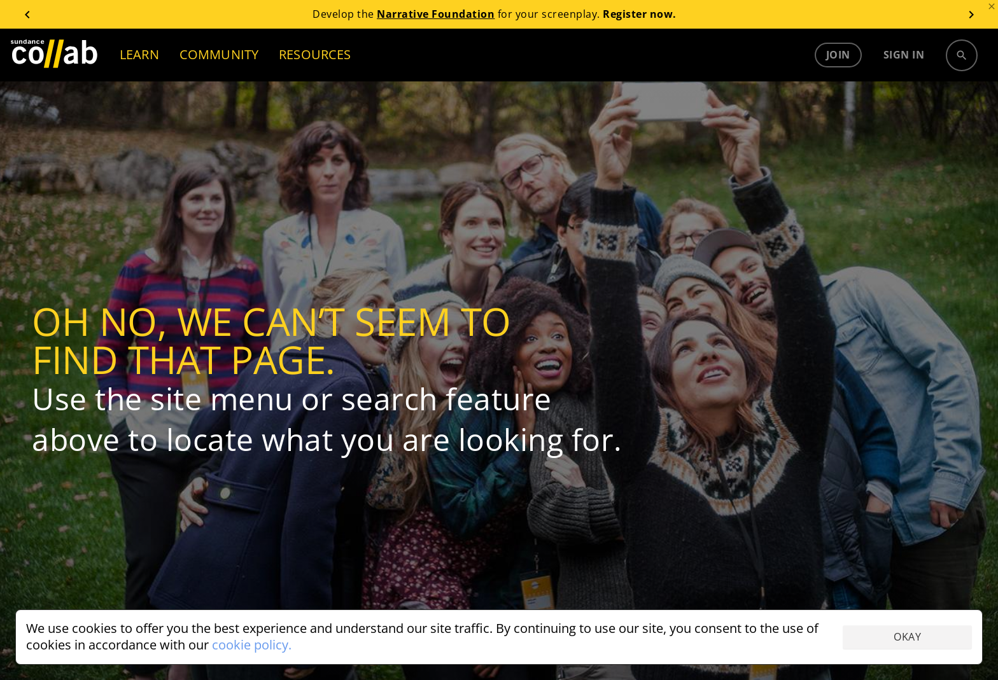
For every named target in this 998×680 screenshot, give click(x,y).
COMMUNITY (218, 54)
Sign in (904, 55)
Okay (907, 637)
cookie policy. (252, 644)
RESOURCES (315, 54)
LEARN (139, 54)
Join (838, 55)
